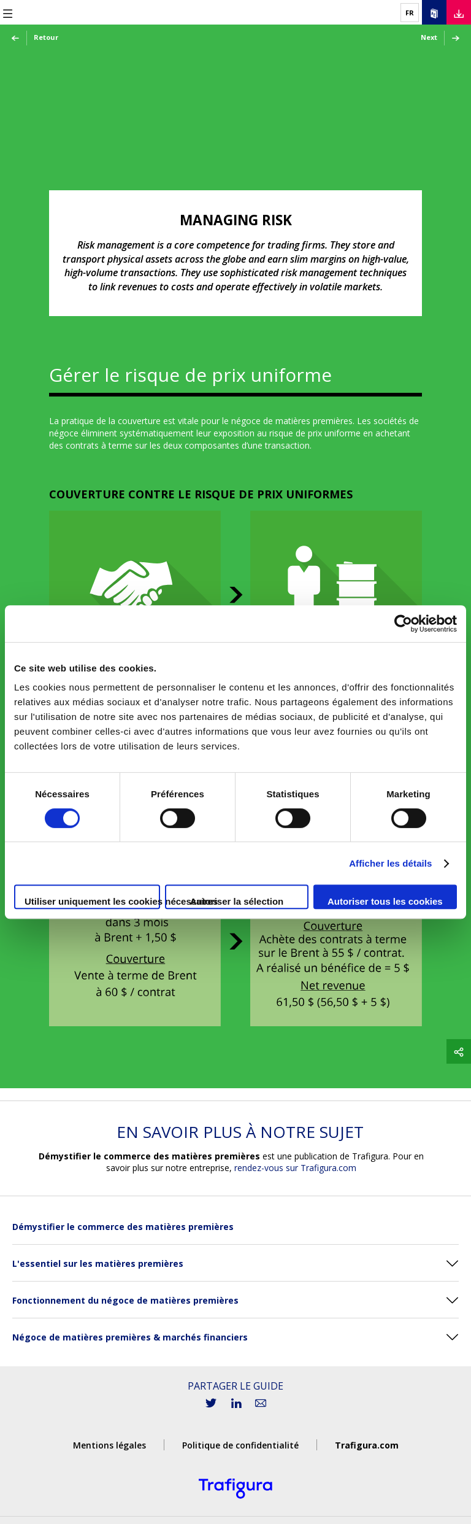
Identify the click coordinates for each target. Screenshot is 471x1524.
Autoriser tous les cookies (385, 901)
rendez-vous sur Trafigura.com (295, 1168)
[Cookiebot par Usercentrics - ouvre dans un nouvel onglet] (403, 623)
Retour (34, 38)
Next (441, 38)
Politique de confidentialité (240, 1445)
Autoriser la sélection (237, 901)
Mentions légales (109, 1445)
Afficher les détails (390, 863)
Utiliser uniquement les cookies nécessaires (92, 901)
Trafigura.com (367, 1445)
